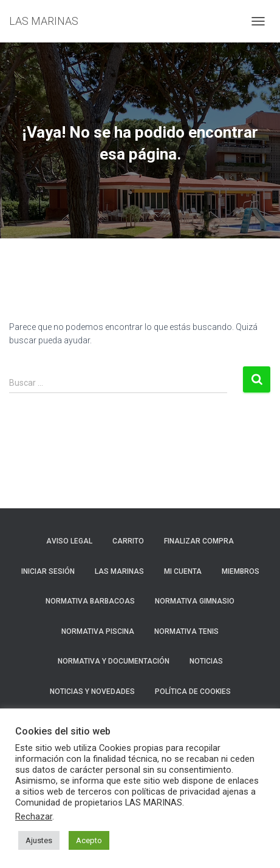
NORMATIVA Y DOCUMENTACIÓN (113, 661)
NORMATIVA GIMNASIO (194, 601)
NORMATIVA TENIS (186, 631)
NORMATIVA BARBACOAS (90, 601)
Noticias (206, 661)
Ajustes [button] (39, 840)
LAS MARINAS (119, 571)
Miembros (240, 571)
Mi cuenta (183, 571)
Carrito (128, 541)
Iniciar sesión (48, 571)
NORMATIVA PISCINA (97, 631)
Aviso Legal (69, 541)
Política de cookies (193, 691)
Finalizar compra (199, 541)
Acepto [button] (89, 840)
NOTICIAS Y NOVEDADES (92, 691)
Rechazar (33, 816)
